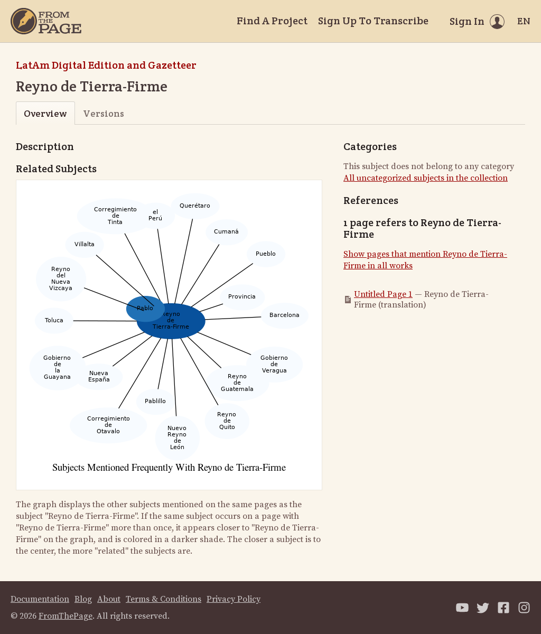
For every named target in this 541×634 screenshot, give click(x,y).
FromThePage (65, 616)
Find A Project (272, 20)
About (108, 599)
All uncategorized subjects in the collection (425, 178)
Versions (103, 113)
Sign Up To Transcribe (373, 20)
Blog (83, 599)
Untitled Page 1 (383, 294)
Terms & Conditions (163, 599)
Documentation (40, 599)
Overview (45, 113)
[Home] (46, 21)
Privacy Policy (233, 599)
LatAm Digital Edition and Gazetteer (106, 65)
